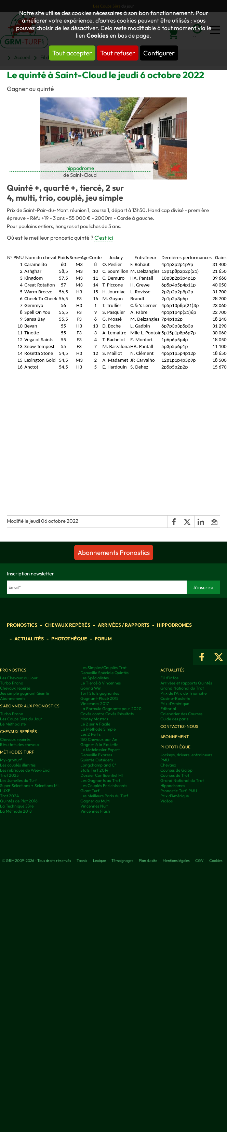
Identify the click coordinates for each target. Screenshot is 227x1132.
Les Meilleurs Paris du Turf (104, 795)
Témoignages (122, 860)
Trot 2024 (9, 795)
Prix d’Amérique (174, 795)
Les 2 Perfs (90, 734)
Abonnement (174, 736)
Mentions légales (176, 860)
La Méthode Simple (98, 729)
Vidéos (166, 800)
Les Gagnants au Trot (100, 780)
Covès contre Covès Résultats (107, 713)
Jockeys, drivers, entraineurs (186, 754)
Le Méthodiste (13, 724)
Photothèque (69, 639)
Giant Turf (89, 790)
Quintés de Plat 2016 (19, 800)
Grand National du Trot (182, 688)
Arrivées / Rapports (123, 625)
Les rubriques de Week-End (25, 770)
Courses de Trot (174, 775)
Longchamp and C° (98, 765)
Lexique (99, 860)
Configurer (159, 53)
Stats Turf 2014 (94, 770)
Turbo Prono (11, 682)
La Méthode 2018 (16, 811)
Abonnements (12, 698)
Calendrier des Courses (181, 713)
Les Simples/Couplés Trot (103, 667)
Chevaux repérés (67, 625)
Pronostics (22, 625)
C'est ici (103, 237)
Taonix (82, 860)
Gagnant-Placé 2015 (99, 698)
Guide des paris (174, 718)
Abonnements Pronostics (114, 552)
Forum (103, 639)
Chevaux (168, 765)
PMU (164, 759)
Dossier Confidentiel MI (101, 775)
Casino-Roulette (175, 698)
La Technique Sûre (17, 806)
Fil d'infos (169, 677)
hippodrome (80, 168)
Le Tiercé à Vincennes (100, 682)
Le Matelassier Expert (100, 749)
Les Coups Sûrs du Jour (21, 718)
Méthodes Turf (17, 752)
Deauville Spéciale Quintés (104, 672)
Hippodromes (174, 625)
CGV (199, 860)
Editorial (168, 708)
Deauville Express (96, 754)
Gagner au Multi (95, 800)
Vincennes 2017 (94, 703)
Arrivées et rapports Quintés (186, 682)
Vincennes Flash (95, 811)
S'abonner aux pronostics (29, 705)
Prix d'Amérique (174, 703)
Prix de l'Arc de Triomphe (183, 693)
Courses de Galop (176, 770)
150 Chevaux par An (98, 739)
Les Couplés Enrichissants (103, 785)
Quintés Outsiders (96, 759)
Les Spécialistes (94, 677)
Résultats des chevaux (20, 744)
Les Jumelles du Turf (18, 780)
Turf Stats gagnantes (99, 693)
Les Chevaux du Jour (19, 677)
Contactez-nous (179, 726)
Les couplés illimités (18, 765)
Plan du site (148, 860)
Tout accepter (72, 53)
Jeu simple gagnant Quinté (24, 693)
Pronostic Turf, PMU (178, 790)
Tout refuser (117, 53)
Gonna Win (91, 688)
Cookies (97, 35)
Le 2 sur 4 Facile (95, 724)
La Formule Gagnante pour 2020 (111, 708)
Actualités (29, 639)
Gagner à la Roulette (99, 744)
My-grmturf (11, 759)
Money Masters (94, 718)
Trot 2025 (9, 775)
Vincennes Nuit (94, 806)
